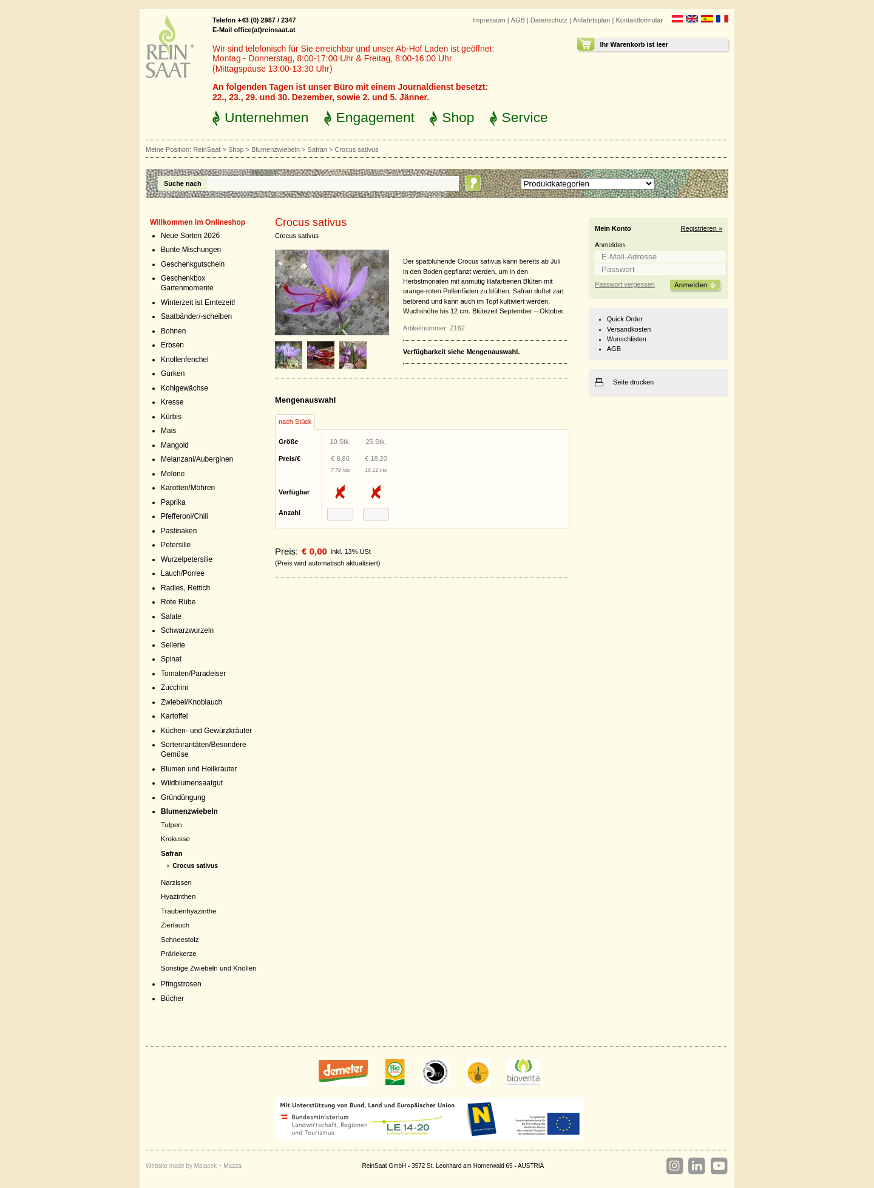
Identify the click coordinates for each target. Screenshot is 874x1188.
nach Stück (295, 421)
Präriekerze (179, 953)
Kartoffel (174, 716)
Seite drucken (633, 382)
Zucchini (174, 687)
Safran (317, 149)
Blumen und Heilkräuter (199, 769)
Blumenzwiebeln (275, 149)
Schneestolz (179, 939)
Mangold (175, 445)
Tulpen (171, 824)
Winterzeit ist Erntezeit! (198, 302)
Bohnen (173, 331)
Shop (458, 117)
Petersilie (176, 545)
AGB (518, 20)
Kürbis (171, 416)
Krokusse (175, 838)
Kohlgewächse (184, 388)
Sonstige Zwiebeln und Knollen (208, 968)
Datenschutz (548, 20)
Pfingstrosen (181, 984)
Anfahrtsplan (592, 20)
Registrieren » (701, 228)
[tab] (295, 422)
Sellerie (173, 645)
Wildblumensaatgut (192, 783)
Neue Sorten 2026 (190, 235)
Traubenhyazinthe (188, 911)
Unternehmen (267, 117)
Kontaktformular (639, 20)
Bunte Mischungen (191, 249)
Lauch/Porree (183, 573)
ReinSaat (206, 149)
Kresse (172, 402)
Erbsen (172, 345)
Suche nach (183, 183)
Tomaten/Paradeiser (193, 673)
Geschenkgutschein (193, 264)
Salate (171, 616)
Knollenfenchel (185, 359)
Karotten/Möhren (188, 487)
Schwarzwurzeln (187, 630)
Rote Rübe (178, 602)
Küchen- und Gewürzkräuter (206, 730)
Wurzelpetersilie (186, 559)
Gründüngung (183, 797)
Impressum (488, 20)
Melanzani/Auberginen (197, 459)
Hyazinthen (178, 896)
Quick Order (625, 319)
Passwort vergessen (625, 284)
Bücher (172, 998)
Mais (168, 430)
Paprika (173, 502)
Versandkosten (629, 329)
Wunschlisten (626, 339)
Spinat (171, 659)
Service (525, 117)
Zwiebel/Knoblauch (191, 702)
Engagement (375, 117)
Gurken (173, 373)
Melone (173, 473)
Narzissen (176, 882)
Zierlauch (175, 925)
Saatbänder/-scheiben (196, 316)
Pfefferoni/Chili (184, 516)
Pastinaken (179, 531)
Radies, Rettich (185, 588)
